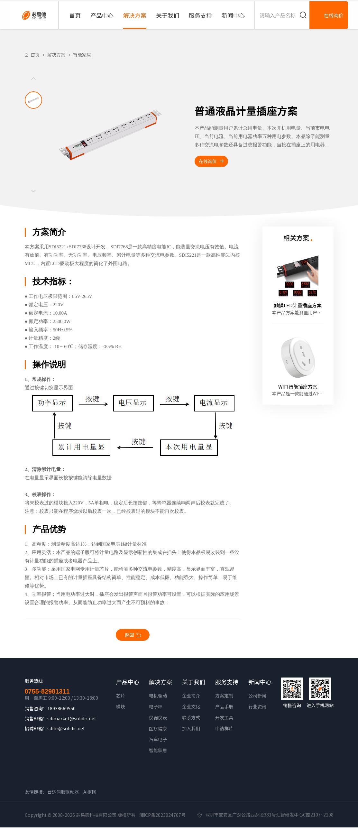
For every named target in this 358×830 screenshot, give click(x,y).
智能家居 (82, 54)
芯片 (120, 698)
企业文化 (191, 709)
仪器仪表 (158, 720)
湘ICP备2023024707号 (162, 817)
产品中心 (102, 21)
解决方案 (134, 21)
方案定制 (224, 698)
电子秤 (155, 709)
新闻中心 (233, 21)
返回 (129, 636)
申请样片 (224, 731)
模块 (120, 709)
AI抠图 (89, 794)
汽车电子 (158, 742)
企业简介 (191, 698)
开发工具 (224, 720)
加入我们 (191, 731)
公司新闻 (257, 698)
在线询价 (214, 161)
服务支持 (200, 21)
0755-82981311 (47, 694)
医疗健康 (158, 731)
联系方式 (191, 720)
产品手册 (224, 709)
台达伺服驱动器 (63, 794)
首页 (75, 21)
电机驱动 (158, 698)
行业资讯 (257, 709)
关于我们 (167, 21)
